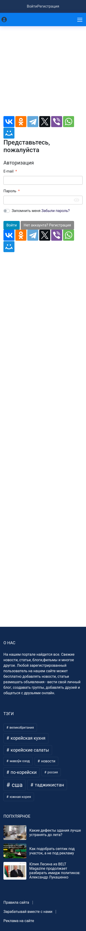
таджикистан (49, 785)
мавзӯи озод (19, 761)
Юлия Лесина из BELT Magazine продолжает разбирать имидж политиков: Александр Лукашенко (54, 871)
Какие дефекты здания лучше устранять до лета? (55, 832)
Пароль (9, 191)
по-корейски (23, 772)
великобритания (21, 727)
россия (52, 772)
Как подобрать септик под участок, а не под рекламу (52, 851)
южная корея (20, 797)
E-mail (8, 171)
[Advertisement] (43, 73)
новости (47, 761)
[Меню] (80, 19)
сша (16, 785)
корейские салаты (29, 750)
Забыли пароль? (56, 211)
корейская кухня (27, 738)
